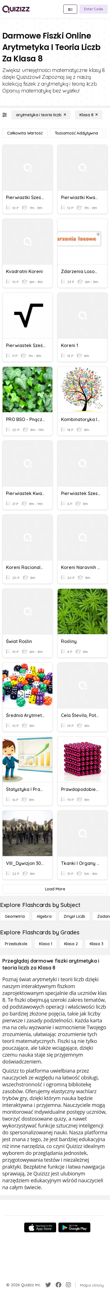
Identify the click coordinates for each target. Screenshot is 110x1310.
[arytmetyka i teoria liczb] (40, 114)
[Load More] (55, 889)
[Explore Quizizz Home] (16, 9)
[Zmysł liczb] (74, 916)
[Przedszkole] (16, 943)
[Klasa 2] (71, 943)
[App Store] (40, 1227)
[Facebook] (58, 1284)
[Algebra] (44, 916)
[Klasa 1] (45, 943)
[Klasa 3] (96, 943)
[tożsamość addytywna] (76, 133)
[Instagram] (68, 1284)
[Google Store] (74, 1227)
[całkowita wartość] (25, 133)
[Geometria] (15, 916)
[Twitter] (48, 1284)
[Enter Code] (94, 9)
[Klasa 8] (88, 114)
